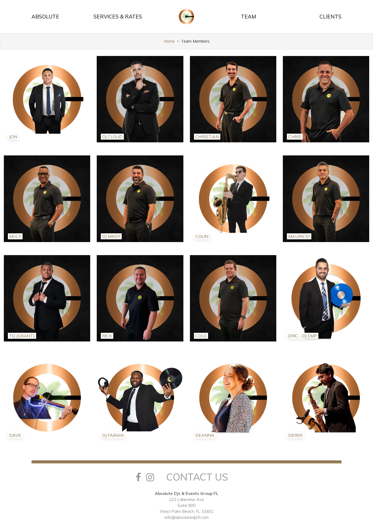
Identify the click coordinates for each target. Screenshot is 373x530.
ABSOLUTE (45, 16)
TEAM (248, 16)
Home (169, 41)
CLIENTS (330, 16)
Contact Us (197, 477)
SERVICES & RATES (117, 16)
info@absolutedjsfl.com (187, 517)
